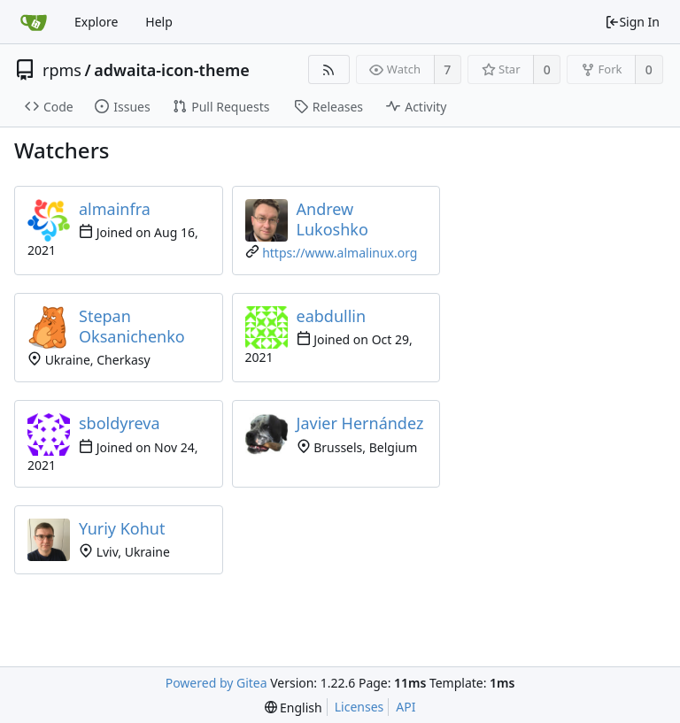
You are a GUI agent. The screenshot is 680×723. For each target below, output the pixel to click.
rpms (61, 70)
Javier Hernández (360, 423)
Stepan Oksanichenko (132, 326)
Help (159, 21)
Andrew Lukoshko (332, 219)
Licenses (359, 706)
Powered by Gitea (216, 682)
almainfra (115, 208)
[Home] (33, 22)
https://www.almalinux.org (339, 252)
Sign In (632, 21)
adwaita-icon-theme (172, 70)
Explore (96, 21)
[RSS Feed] (329, 69)
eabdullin (332, 316)
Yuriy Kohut (122, 528)
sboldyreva (119, 423)
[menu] (293, 707)
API (405, 706)
